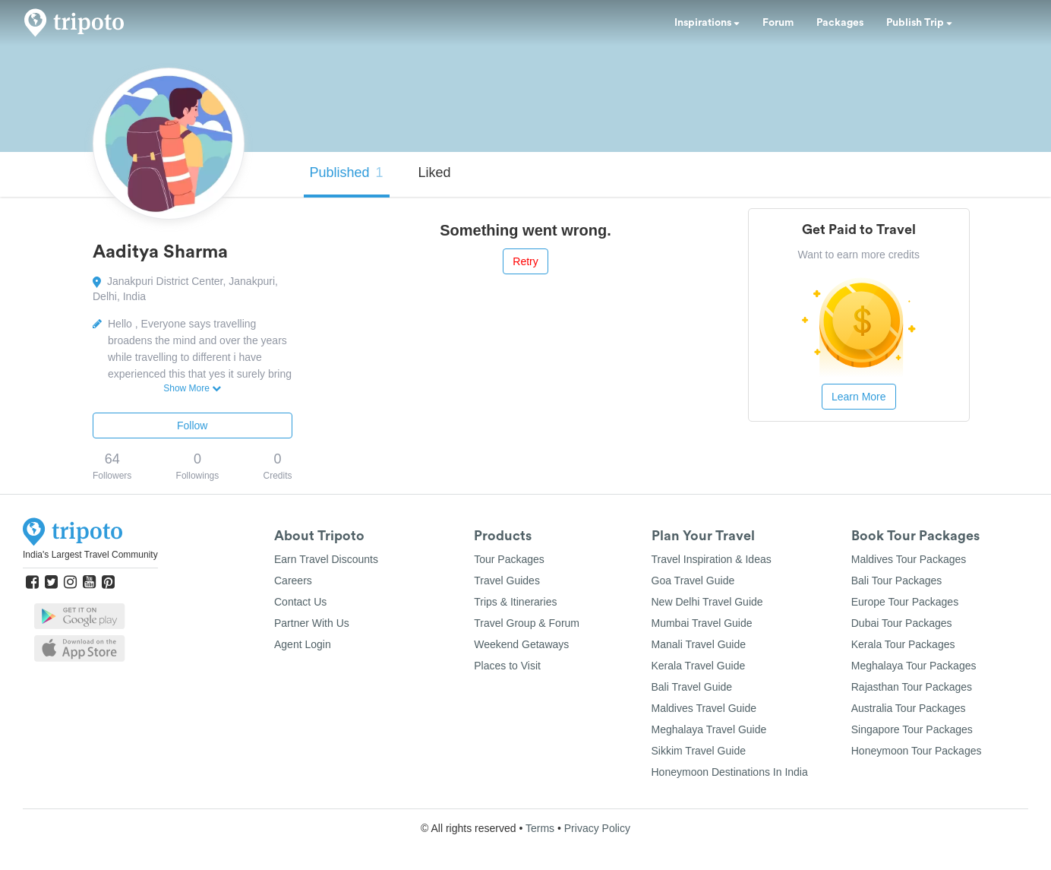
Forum (778, 22)
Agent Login (302, 644)
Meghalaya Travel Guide (709, 729)
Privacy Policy (597, 828)
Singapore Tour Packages (912, 729)
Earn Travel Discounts (326, 559)
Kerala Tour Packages (903, 644)
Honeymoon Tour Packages (916, 751)
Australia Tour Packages (908, 708)
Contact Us (300, 602)
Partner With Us (311, 623)
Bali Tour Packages (896, 580)
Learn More (859, 397)
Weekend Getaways (521, 644)
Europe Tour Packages (904, 602)
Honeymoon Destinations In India (730, 772)
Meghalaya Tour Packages (914, 666)
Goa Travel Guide (693, 580)
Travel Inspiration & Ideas (712, 559)
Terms (540, 828)
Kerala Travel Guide (699, 666)
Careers (293, 580)
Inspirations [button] (707, 22)
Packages (839, 22)
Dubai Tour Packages (901, 623)
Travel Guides (507, 580)
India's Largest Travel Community (90, 554)
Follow (192, 425)
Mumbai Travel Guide (702, 623)
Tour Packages (509, 559)
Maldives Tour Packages (908, 559)
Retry (525, 261)
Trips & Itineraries (515, 602)
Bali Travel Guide (692, 687)
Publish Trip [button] (919, 22)
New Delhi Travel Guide (707, 602)
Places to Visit (507, 666)
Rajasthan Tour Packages (911, 687)
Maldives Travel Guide (704, 708)
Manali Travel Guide (699, 644)
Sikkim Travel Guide (699, 751)
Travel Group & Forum (526, 623)
